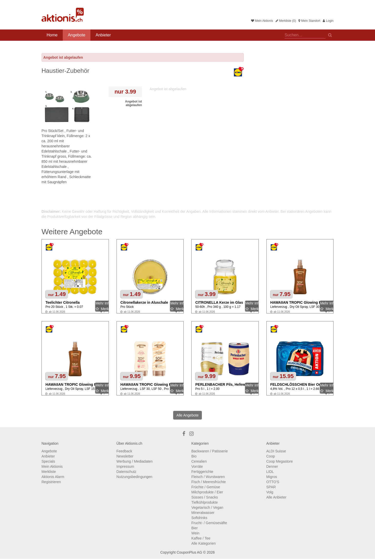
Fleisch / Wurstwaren (208, 477)
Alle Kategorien (203, 543)
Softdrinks (199, 518)
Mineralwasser (202, 513)
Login (328, 21)
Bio (193, 456)
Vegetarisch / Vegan (207, 507)
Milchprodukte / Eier (207, 492)
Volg (269, 492)
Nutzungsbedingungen (134, 477)
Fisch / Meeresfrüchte (208, 482)
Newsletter (125, 456)
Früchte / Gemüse (205, 487)
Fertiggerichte (202, 472)
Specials (48, 461)
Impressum (125, 466)
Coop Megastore (279, 461)
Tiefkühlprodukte (204, 502)
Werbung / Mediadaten (135, 461)
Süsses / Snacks (204, 497)
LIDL (270, 472)
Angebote (77, 35)
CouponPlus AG (189, 552)
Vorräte (197, 466)
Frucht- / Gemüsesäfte (209, 523)
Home (52, 35)
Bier (194, 528)
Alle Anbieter (276, 497)
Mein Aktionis (262, 21)
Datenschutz (127, 472)
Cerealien (199, 461)
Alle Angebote (187, 415)
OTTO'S (272, 482)
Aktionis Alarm (52, 477)
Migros (271, 477)
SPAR (271, 487)
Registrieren (51, 482)
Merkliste (48, 472)
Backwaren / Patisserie (209, 451)
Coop (270, 456)
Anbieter (103, 35)
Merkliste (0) (286, 21)
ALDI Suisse (276, 451)
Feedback (124, 451)
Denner (272, 466)
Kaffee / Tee (200, 538)
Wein (195, 533)
